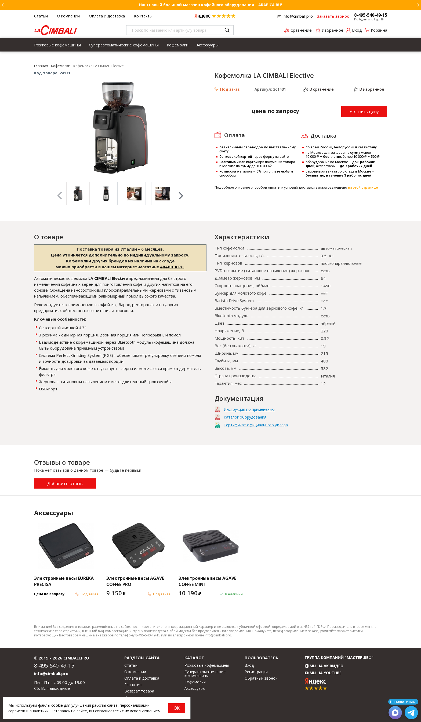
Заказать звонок (333, 16)
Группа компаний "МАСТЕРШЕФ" (339, 657)
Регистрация (256, 672)
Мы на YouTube (323, 672)
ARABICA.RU (172, 266)
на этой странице (363, 187)
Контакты (143, 16)
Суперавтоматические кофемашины (124, 44)
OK (177, 708)
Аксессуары (208, 44)
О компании (68, 16)
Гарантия (132, 685)
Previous (59, 195)
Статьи (41, 16)
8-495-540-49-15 (370, 15)
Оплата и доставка (107, 16)
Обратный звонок (261, 678)
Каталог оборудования (245, 417)
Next (181, 196)
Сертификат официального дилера (256, 424)
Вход (249, 665)
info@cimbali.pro (298, 16)
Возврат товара (139, 691)
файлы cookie (50, 705)
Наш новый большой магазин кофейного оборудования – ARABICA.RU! (210, 4)
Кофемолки (177, 44)
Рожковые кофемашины (57, 44)
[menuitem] (57, 45)
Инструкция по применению (249, 409)
